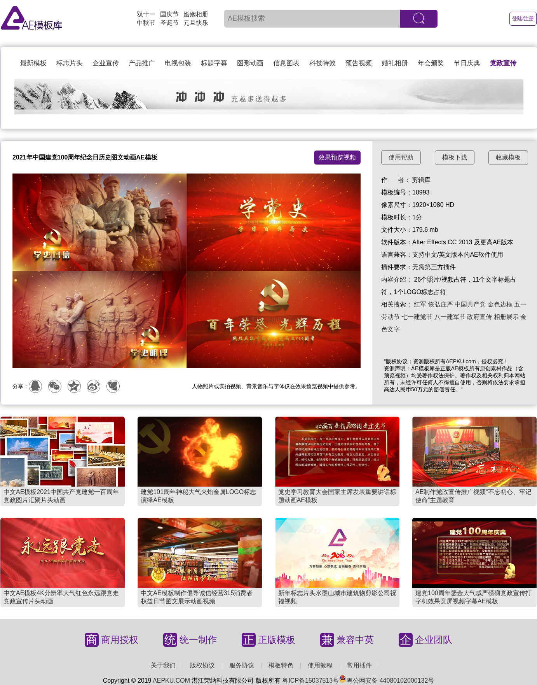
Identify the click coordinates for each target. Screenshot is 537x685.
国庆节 (169, 14)
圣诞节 (169, 22)
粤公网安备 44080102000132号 (386, 680)
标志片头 (69, 63)
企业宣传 (105, 63)
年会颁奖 (431, 63)
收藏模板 (508, 157)
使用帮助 (401, 157)
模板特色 (280, 665)
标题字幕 (214, 63)
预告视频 (358, 63)
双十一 (146, 14)
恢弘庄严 (440, 304)
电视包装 (178, 63)
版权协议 (202, 665)
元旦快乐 (195, 22)
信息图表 (286, 63)
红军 (420, 304)
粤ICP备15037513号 (310, 680)
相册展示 (506, 317)
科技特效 (322, 63)
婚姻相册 (195, 14)
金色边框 (500, 304)
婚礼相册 (395, 63)
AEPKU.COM (171, 680)
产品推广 (142, 63)
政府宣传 (479, 317)
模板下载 (454, 157)
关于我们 (163, 665)
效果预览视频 (337, 157)
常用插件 (359, 665)
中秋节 (146, 22)
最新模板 (33, 63)
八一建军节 (450, 317)
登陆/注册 (523, 18)
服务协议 (241, 665)
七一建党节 (416, 317)
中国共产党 (470, 304)
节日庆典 (467, 63)
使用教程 (320, 665)
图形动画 (250, 63)
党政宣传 (503, 63)
